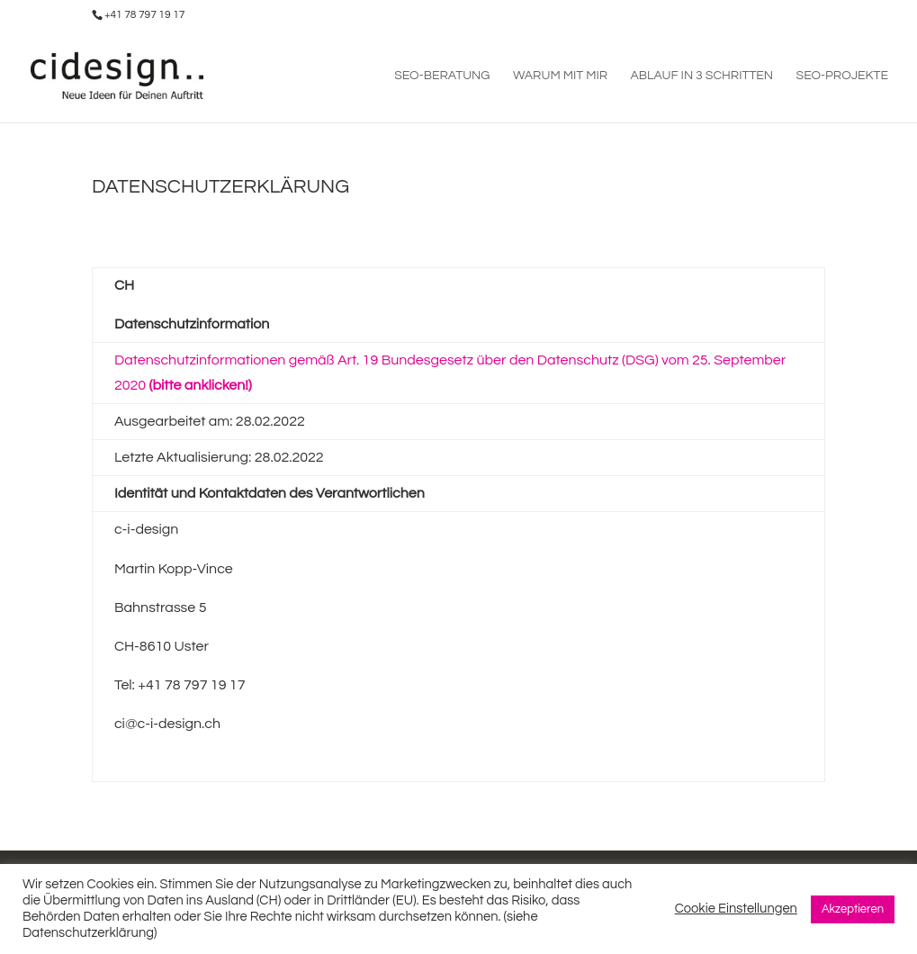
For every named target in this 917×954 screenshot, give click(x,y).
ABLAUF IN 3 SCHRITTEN (702, 75)
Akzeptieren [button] (853, 909)
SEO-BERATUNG (442, 75)
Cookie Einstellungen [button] (736, 908)
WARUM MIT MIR (560, 75)
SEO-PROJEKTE (842, 75)
